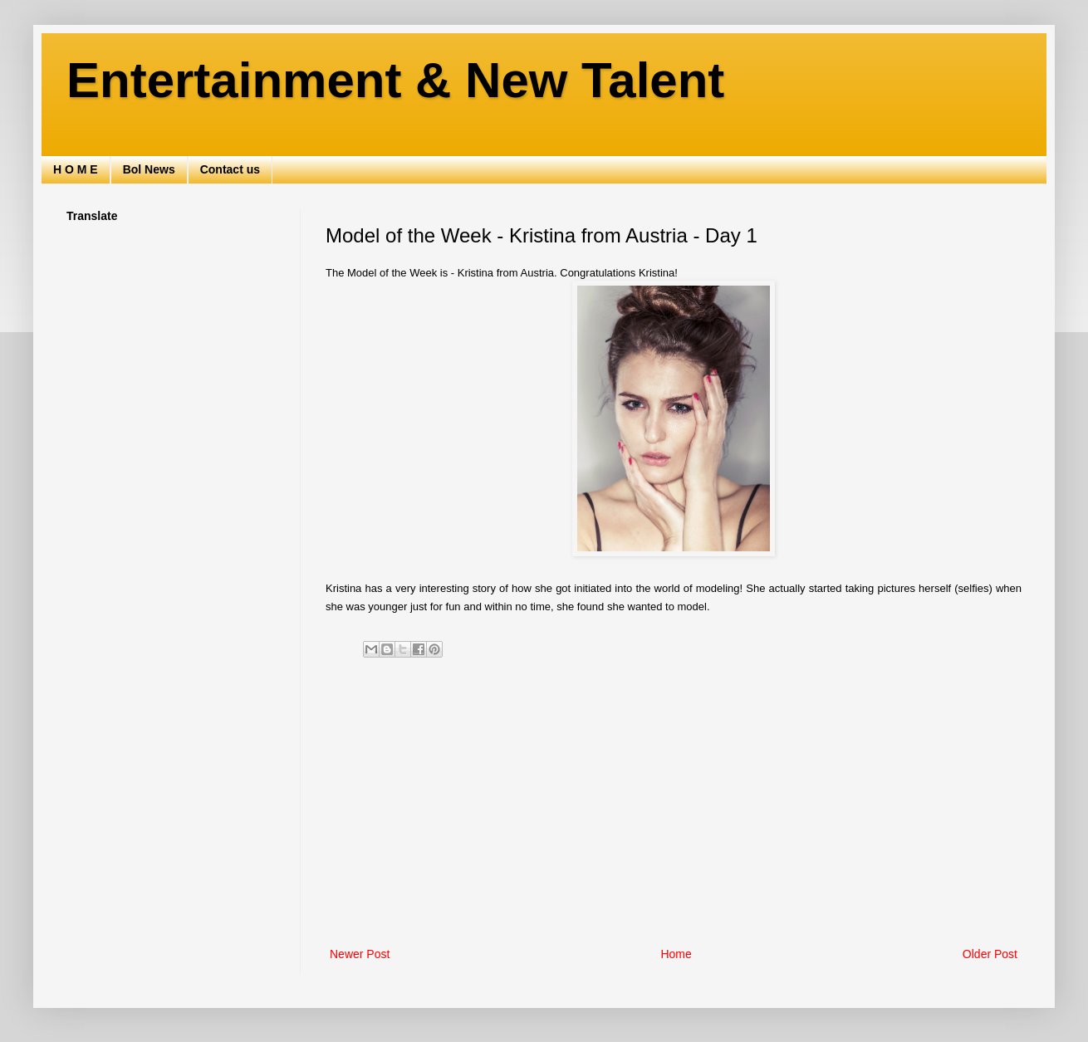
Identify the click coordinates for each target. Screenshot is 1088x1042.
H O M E (75, 169)
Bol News (149, 169)
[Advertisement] (674, 807)
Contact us (230, 169)
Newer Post (360, 954)
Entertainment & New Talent (395, 80)
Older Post (990, 954)
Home (675, 954)
